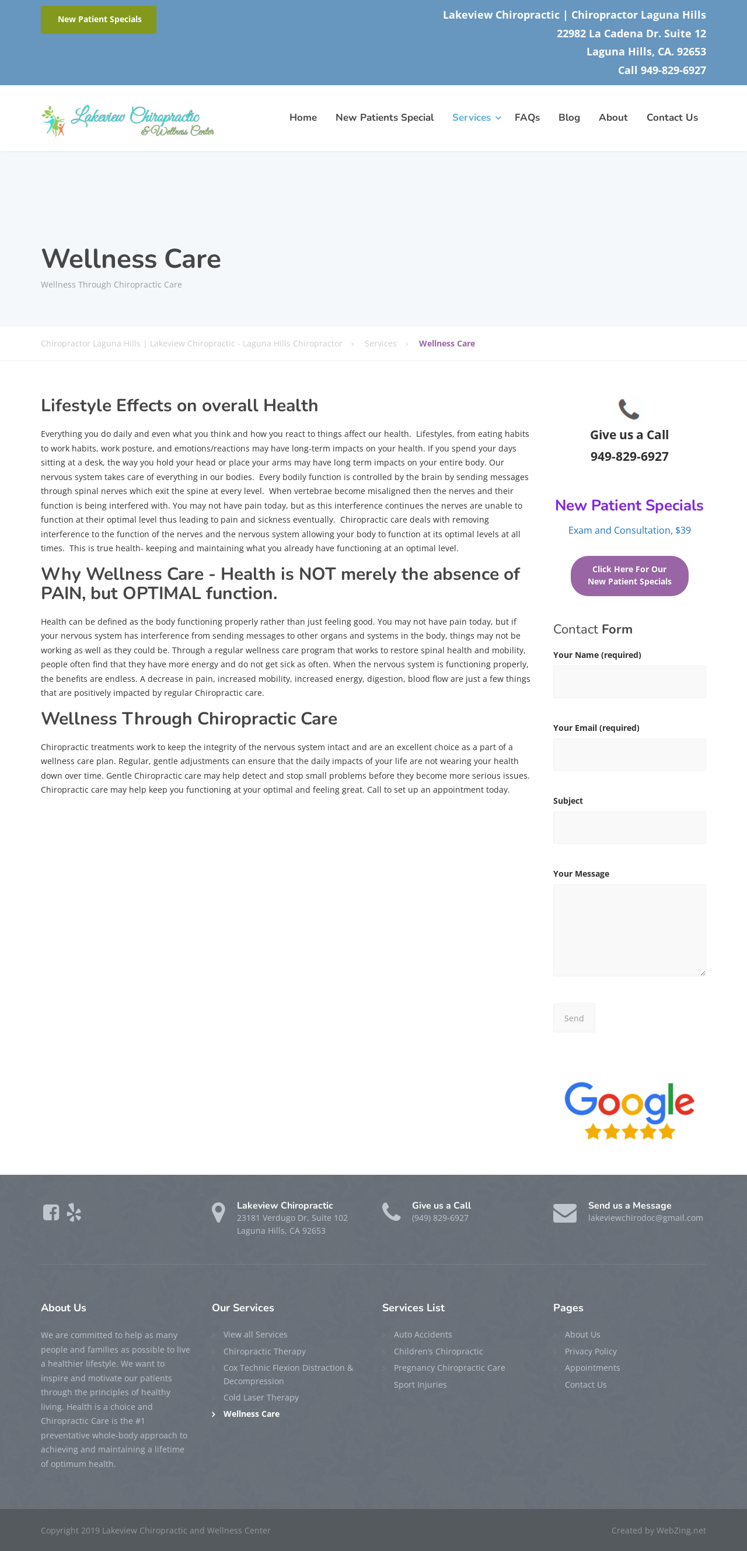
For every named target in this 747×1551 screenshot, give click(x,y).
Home (303, 117)
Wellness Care (252, 1413)
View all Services (256, 1334)
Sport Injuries (420, 1384)
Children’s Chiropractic (438, 1351)
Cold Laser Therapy (261, 1397)
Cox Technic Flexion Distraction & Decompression (288, 1374)
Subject (630, 823)
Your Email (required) (630, 750)
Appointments (592, 1367)
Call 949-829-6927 (662, 70)
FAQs (527, 117)
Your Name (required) (630, 677)
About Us (583, 1334)
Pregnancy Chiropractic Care (449, 1367)
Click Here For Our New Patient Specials (630, 575)
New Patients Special (385, 117)
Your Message (630, 928)
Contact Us (672, 117)
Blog (569, 117)
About (613, 117)
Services (471, 117)
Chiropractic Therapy (265, 1351)
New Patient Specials (100, 19)
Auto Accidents (423, 1334)
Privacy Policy (591, 1351)
